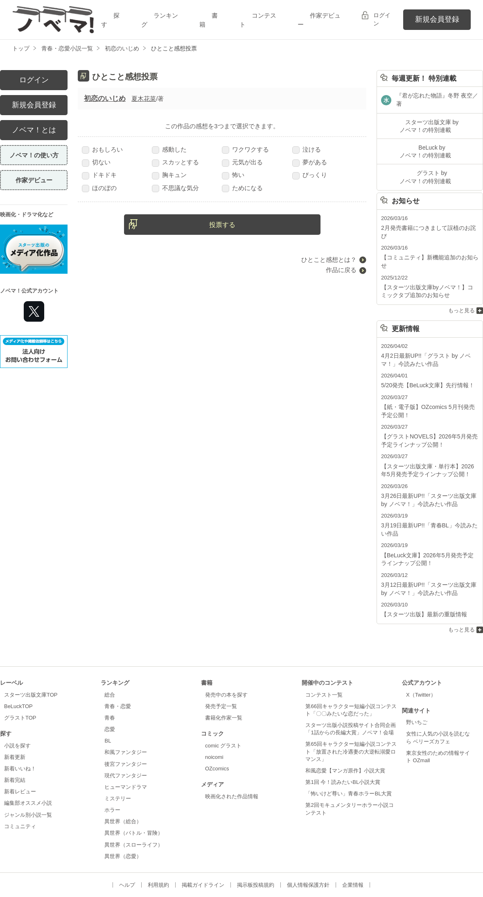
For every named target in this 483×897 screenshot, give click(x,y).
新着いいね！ (20, 730)
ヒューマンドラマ (125, 749)
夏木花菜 (143, 98)
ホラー (112, 772)
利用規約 (158, 847)
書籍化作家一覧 (223, 680)
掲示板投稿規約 (255, 847)
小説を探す (17, 707)
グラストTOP (20, 680)
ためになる (242, 187)
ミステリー (117, 760)
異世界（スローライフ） (133, 806)
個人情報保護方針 (308, 847)
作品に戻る (341, 269)
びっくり (309, 174)
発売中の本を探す (226, 656)
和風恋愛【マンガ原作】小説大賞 (345, 732)
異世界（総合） (123, 783)
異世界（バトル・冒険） (133, 795)
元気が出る (242, 162)
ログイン (381, 19)
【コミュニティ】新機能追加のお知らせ (429, 239)
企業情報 (352, 847)
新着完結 (14, 742)
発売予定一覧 (221, 668)
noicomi (214, 719)
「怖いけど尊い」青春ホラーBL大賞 (348, 755)
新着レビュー (20, 753)
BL (107, 702)
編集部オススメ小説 (28, 765)
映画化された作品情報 (231, 758)
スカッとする (175, 162)
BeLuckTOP (18, 668)
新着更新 (14, 719)
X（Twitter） (421, 656)
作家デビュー (34, 180)
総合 (109, 656)
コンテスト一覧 (324, 656)
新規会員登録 (437, 19)
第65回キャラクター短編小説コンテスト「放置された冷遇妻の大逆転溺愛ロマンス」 (350, 713)
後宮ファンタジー (125, 725)
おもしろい (102, 149)
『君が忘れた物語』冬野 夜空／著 (437, 97)
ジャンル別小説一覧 (28, 776)
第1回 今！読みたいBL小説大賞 (342, 744)
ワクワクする (245, 149)
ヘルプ (127, 847)
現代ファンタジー (125, 737)
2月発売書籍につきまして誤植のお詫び (427, 218)
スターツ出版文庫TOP (30, 656)
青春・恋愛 (117, 668)
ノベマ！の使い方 (34, 155)
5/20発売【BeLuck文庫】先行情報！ (424, 356)
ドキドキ (99, 174)
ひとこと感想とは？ (329, 259)
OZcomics (217, 730)
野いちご (416, 684)
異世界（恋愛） (123, 818)
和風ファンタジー (125, 714)
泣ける (306, 149)
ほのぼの (99, 187)
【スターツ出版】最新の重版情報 (421, 577)
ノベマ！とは (34, 130)
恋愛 (109, 691)
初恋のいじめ (105, 98)
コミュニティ (20, 788)
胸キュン (169, 174)
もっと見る (461, 282)
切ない (96, 162)
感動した (169, 149)
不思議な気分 (175, 187)
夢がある (309, 162)
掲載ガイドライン (203, 847)
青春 (109, 680)
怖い (233, 174)
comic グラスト (223, 707)
